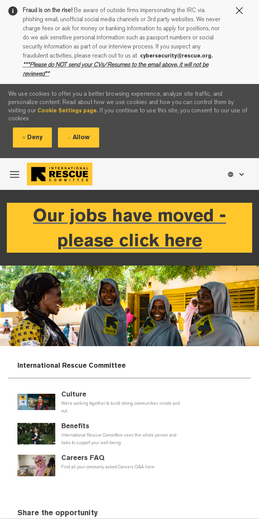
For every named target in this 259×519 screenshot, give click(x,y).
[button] (235, 174)
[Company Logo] (61, 174)
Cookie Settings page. (67, 110)
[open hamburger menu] (14, 174)
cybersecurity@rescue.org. (176, 56)
